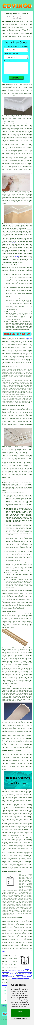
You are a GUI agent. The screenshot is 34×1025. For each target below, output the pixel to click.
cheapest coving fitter (22, 225)
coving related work (12, 908)
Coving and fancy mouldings (10, 90)
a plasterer (5, 972)
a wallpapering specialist (20, 978)
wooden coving (21, 615)
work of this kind (26, 197)
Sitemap (4, 1005)
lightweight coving (23, 907)
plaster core (6, 93)
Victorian (5, 121)
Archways (15, 811)
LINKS (17, 10)
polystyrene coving (25, 895)
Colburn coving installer (23, 147)
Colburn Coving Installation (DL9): (12, 21)
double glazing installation (16, 970)
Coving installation (8, 338)
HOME (14, 10)
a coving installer (11, 967)
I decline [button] (20, 1015)
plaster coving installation (12, 896)
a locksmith (19, 975)
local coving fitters (18, 911)
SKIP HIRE (13, 973)
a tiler (27, 969)
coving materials (17, 303)
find (7, 920)
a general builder (26, 976)
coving (13, 269)
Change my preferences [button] (20, 1018)
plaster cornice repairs (9, 899)
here (3, 951)
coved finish (28, 150)
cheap (17, 226)
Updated (4, 1006)
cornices (28, 168)
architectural (28, 855)
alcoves (27, 832)
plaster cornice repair (20, 402)
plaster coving (18, 593)
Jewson (17, 256)
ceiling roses (14, 168)
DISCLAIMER (30, 10)
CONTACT (24, 10)
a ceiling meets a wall (23, 89)
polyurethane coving (21, 487)
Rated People (13, 242)
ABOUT (21, 10)
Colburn (29, 338)
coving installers (16, 939)
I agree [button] (20, 1011)
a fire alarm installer (25, 972)
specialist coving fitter (10, 191)
